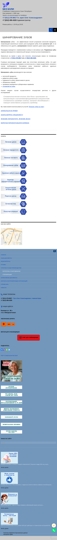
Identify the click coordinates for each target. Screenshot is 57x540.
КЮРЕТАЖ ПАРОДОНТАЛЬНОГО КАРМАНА (15, 123)
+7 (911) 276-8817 (10, 18)
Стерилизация (7, 274)
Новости (3, 287)
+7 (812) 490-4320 (10, 20)
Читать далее (4, 467)
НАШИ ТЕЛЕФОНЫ (9, 294)
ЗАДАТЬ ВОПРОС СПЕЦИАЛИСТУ (12, 115)
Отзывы (3, 264)
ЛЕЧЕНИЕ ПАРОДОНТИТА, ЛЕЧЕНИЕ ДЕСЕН (15, 119)
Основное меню (55, 30)
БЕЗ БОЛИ (8, 9)
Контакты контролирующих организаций (14, 281)
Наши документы (6, 258)
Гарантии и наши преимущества (11, 268)
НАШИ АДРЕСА (8, 306)
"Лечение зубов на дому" (36, 106)
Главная (3, 254)
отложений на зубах (9, 86)
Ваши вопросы (5, 261)
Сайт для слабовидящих (28, 337)
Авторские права (8, 534)
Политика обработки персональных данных (15, 532)
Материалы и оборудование (11, 271)
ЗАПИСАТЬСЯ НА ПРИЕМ (9, 110)
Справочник (5, 284)
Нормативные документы (9, 277)
